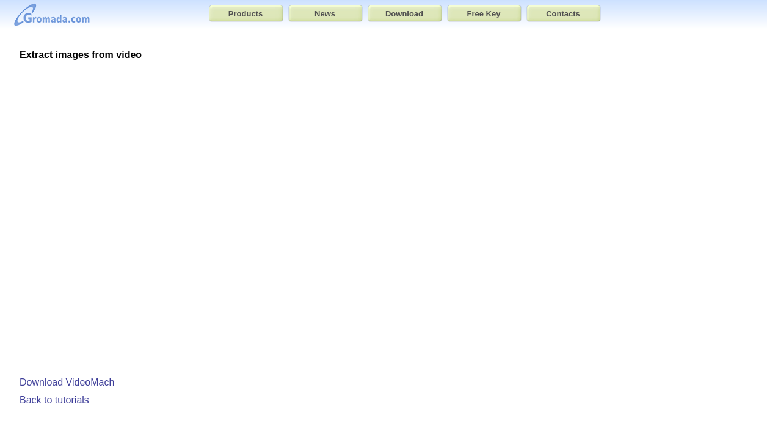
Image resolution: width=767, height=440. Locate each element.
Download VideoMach (67, 382)
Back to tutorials (54, 400)
